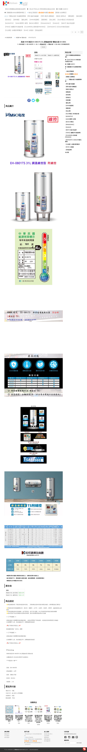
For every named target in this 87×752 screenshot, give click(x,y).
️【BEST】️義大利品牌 (68, 23)
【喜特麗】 (16, 19)
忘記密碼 (46, 735)
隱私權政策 (47, 739)
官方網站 (6, 735)
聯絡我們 (6, 734)
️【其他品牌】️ (38, 30)
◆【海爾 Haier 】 (62, 9)
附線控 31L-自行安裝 (40, 55)
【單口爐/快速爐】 (33, 16)
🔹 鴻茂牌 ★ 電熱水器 (20, 37)
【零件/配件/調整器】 (47, 16)
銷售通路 (6, 737)
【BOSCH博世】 (33, 23)
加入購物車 (38, 68)
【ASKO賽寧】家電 (21, 23)
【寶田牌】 (44, 19)
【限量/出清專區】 (61, 12)
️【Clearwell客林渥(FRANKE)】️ (35, 26)
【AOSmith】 (9, 23)
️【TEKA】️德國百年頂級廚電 (13, 26)
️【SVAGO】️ (56, 23)
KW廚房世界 (8, 37)
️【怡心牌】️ (52, 19)
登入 (51, 734)
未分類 (67, 152)
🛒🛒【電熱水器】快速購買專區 (15, 16)
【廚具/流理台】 (61, 16)
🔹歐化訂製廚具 (32, 12)
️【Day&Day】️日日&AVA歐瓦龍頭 (58, 26)
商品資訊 (43, 47)
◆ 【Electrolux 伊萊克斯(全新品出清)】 (41, 9)
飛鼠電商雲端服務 (33, 749)
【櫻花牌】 (71, 16)
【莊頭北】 (8, 19)
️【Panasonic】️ (45, 23)
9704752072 (32, 37)
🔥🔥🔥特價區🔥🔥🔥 (46, 12)
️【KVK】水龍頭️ (28, 30)
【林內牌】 (79, 16)
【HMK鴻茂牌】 (34, 19)
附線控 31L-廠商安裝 (53, 55)
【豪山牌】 (24, 19)
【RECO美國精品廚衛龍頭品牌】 (15, 9)
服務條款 (46, 737)
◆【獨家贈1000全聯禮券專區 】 (15, 12)
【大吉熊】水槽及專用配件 (13, 30)
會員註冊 (46, 734)
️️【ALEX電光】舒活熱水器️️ (65, 19)
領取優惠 (79, 742)
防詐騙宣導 (47, 741)
